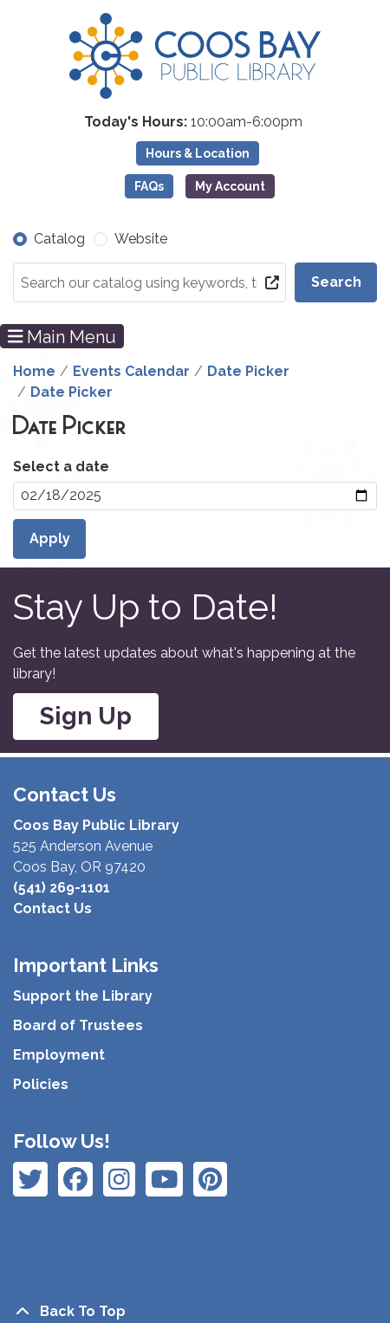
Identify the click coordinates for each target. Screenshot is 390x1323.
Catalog (59, 238)
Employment (59, 1055)
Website (140, 238)
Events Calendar (131, 371)
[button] (193, 122)
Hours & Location (198, 153)
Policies (40, 1084)
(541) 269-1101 (61, 887)
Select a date (61, 466)
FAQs (149, 186)
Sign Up (86, 716)
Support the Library (83, 996)
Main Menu (62, 336)
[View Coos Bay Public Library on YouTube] (210, 1179)
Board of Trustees (78, 1025)
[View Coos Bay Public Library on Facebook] (30, 1179)
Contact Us (52, 908)
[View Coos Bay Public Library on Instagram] (75, 1179)
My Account (230, 186)
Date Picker (248, 371)
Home (34, 371)
